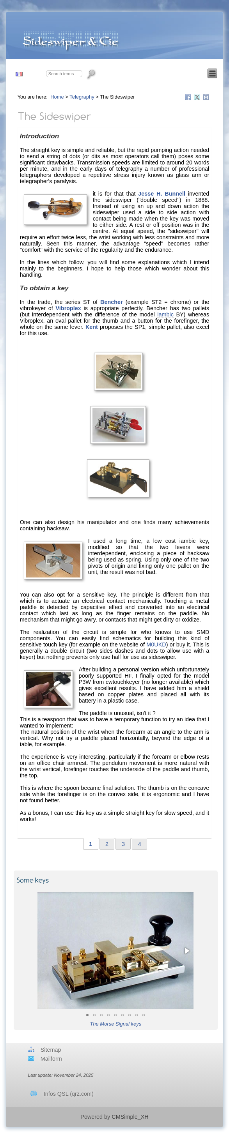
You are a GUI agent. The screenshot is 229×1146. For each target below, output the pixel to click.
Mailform (51, 1059)
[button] (44, 951)
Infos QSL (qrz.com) (69, 1094)
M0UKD (156, 644)
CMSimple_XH (130, 1117)
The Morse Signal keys (115, 1024)
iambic (165, 314)
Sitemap (51, 1050)
